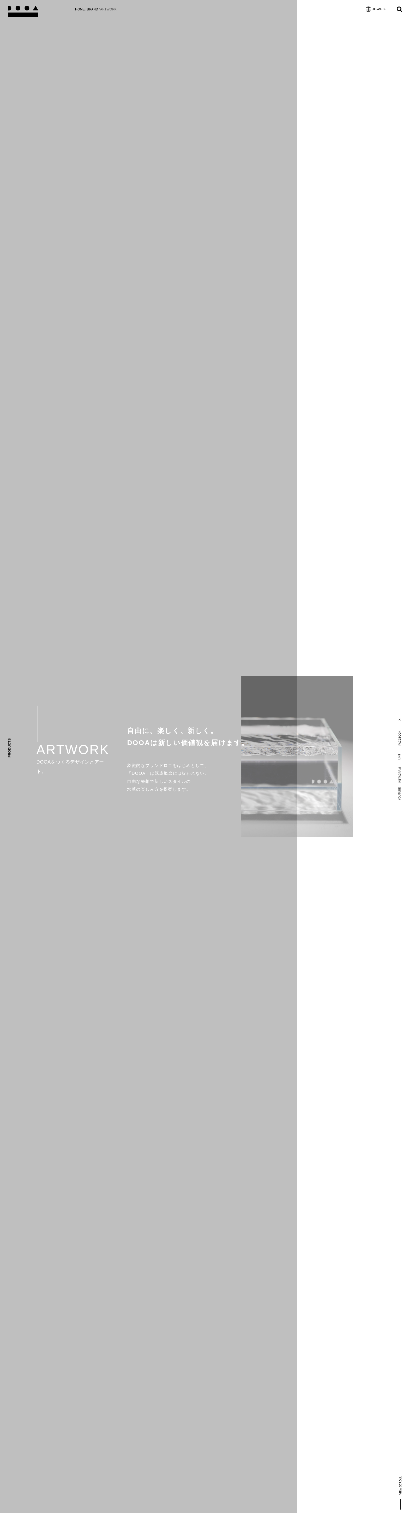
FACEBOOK (399, 738)
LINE (399, 756)
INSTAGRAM (399, 775)
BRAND (92, 9)
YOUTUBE (399, 793)
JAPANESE (376, 9)
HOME (80, 9)
